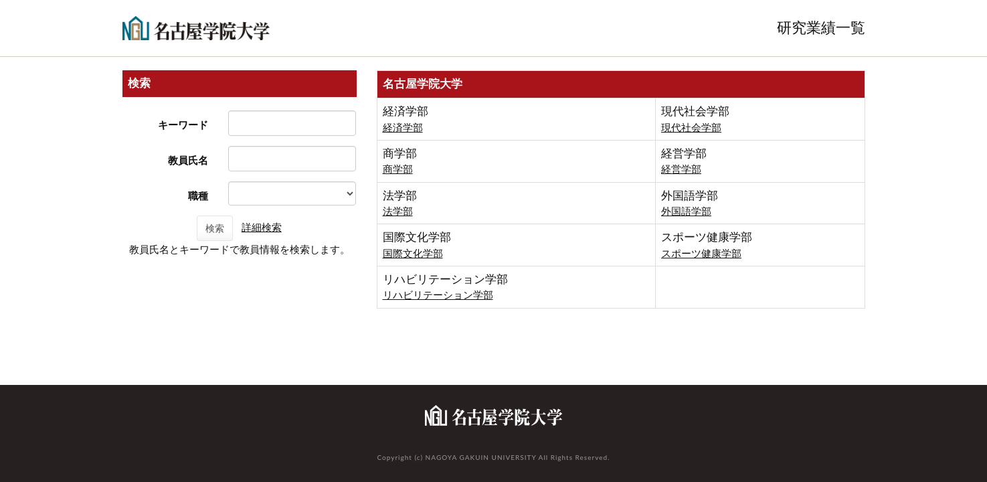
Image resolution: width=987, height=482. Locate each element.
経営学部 (681, 169)
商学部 (398, 169)
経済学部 (403, 127)
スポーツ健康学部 (701, 253)
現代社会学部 (691, 127)
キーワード (183, 125)
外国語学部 (686, 211)
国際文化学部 (413, 253)
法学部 (398, 211)
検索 (214, 228)
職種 (198, 196)
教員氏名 (188, 160)
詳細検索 (262, 227)
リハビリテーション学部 (438, 295)
